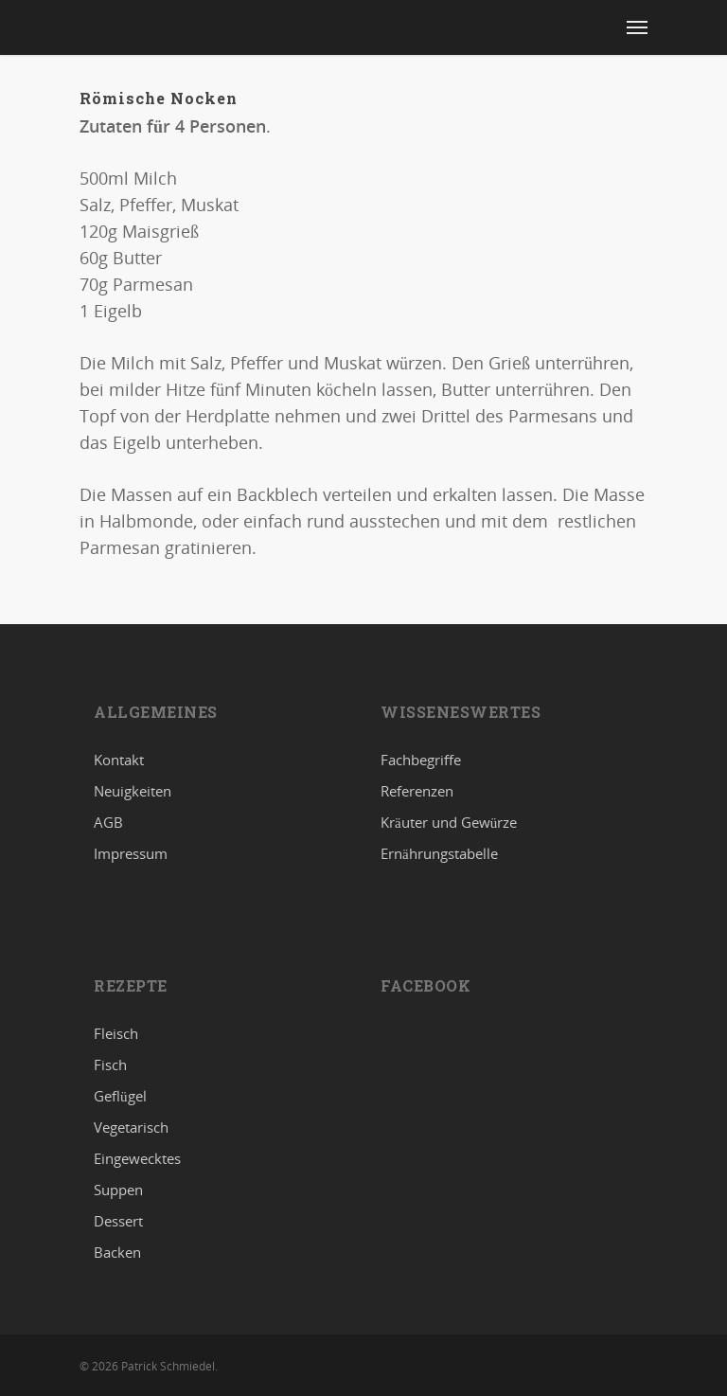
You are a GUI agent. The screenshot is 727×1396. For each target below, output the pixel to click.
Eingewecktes (137, 1158)
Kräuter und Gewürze (449, 822)
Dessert (118, 1220)
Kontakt (119, 760)
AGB (108, 822)
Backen (117, 1252)
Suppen (118, 1189)
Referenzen (417, 790)
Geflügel (120, 1095)
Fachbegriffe (421, 760)
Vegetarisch (131, 1127)
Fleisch (116, 1034)
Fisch (110, 1064)
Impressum (131, 853)
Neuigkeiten (132, 790)
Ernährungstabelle (439, 853)
